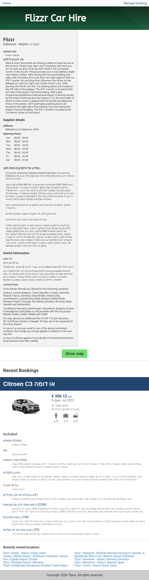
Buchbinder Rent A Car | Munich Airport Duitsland (104, 556)
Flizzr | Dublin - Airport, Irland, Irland (24, 553)
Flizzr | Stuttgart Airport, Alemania (23, 562)
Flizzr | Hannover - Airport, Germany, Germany (101, 559)
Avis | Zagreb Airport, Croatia (20, 559)
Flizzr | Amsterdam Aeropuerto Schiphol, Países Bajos (35, 565)
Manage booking (135, 3)
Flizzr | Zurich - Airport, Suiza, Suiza (95, 565)
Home (6, 3)
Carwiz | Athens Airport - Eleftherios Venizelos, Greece (35, 556)
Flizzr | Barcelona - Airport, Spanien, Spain (99, 562)
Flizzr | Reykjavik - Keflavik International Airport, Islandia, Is (109, 553)
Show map (74, 353)
